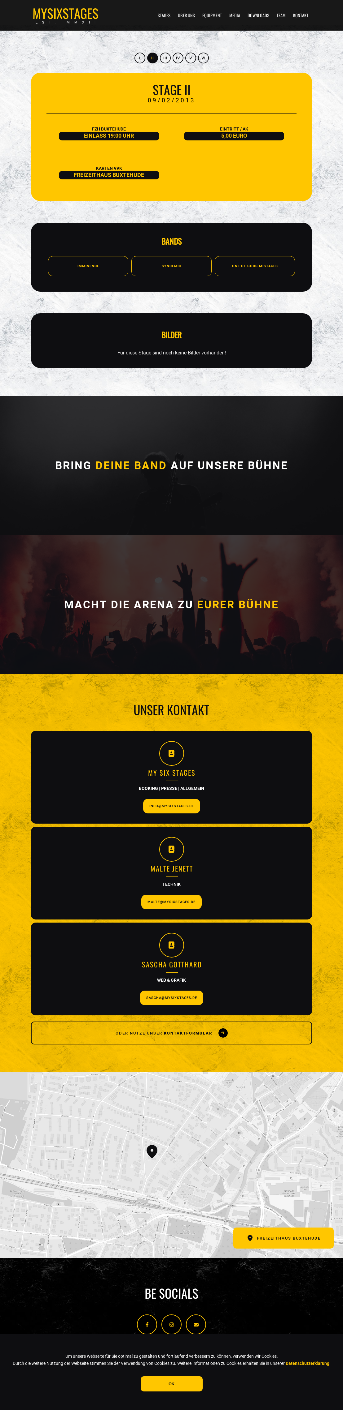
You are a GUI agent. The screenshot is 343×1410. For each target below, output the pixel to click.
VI (203, 58)
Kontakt (300, 15)
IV (178, 58)
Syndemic (171, 266)
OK (171, 1384)
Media (234, 15)
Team (281, 15)
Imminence (88, 266)
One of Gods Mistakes (255, 266)
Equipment (212, 15)
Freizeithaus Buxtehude (283, 1238)
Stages (164, 15)
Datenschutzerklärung (307, 1363)
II (152, 58)
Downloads (258, 15)
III (165, 58)
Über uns (186, 15)
